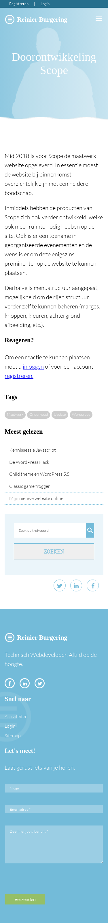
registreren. (19, 375)
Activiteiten (16, 716)
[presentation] (49, 883)
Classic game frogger (29, 486)
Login (45, 3)
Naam (14, 788)
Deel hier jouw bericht (29, 831)
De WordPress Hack (29, 462)
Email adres (20, 809)
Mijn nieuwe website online (36, 498)
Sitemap (13, 735)
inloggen (33, 366)
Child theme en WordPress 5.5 (39, 474)
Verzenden (25, 899)
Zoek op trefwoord (33, 530)
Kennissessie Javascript (32, 450)
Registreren (19, 3)
